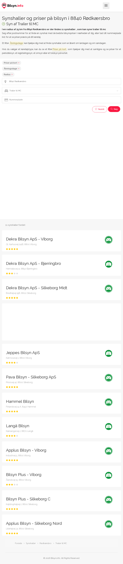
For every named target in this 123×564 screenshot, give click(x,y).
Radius (7, 74)
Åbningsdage (10, 68)
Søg (114, 109)
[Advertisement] (61, 132)
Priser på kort (10, 63)
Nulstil (99, 109)
